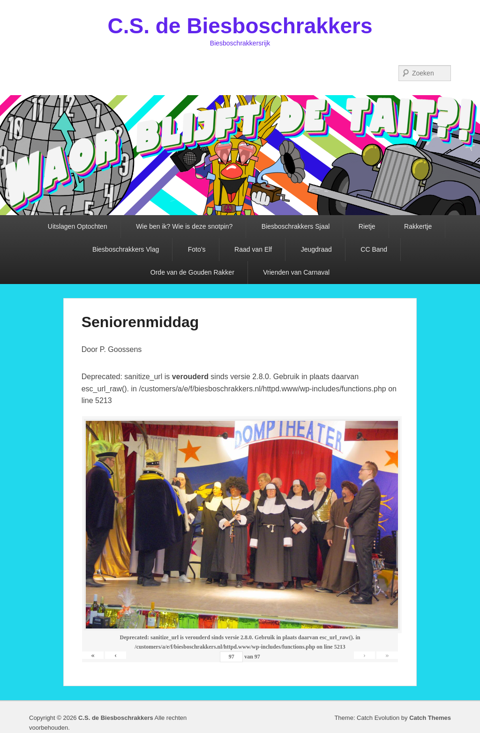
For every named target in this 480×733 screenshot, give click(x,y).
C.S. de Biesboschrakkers (239, 26)
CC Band (373, 249)
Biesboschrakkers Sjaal (296, 226)
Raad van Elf (253, 249)
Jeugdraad (316, 249)
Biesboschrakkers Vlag (125, 249)
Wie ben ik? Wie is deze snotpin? (184, 226)
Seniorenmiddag (140, 322)
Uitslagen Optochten (77, 226)
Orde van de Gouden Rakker (192, 272)
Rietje (367, 226)
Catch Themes (430, 717)
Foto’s (197, 249)
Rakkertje (418, 226)
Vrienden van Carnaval (296, 272)
